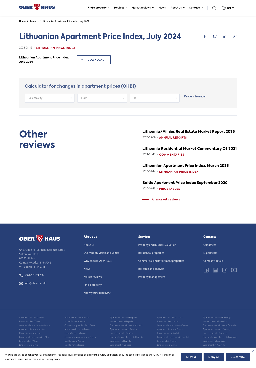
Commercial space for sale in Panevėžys (219, 325)
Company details (213, 261)
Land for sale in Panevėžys (214, 341)
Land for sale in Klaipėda (120, 341)
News (162, 8)
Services (120, 8)
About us (178, 8)
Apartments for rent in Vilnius (31, 329)
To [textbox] (135, 101)
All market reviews (161, 199)
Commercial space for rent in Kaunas (80, 337)
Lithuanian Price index (179, 172)
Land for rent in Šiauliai (167, 345)
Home (22, 21)
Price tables (169, 189)
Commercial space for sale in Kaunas (80, 325)
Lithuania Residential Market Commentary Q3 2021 (189, 149)
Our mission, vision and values (101, 253)
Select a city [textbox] (35, 101)
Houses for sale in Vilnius (29, 322)
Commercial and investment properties (161, 261)
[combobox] (49, 101)
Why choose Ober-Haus (97, 261)
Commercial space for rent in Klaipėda (126, 337)
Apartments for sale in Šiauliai (170, 318)
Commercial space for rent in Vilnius (34, 337)
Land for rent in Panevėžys (214, 345)
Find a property (98, 8)
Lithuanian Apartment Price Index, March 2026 (185, 166)
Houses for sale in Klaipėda (121, 322)
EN (228, 8)
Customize (238, 357)
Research (34, 21)
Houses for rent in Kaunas (75, 333)
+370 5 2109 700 (31, 275)
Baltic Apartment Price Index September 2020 (185, 183)
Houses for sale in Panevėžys (215, 322)
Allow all (191, 357)
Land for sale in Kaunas (74, 341)
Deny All (213, 357)
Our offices (209, 245)
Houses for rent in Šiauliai (168, 333)
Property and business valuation (157, 245)
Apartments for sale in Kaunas (77, 318)
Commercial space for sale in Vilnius (34, 325)
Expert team (210, 253)
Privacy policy (53, 359)
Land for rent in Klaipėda (120, 345)
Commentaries (171, 155)
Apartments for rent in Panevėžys (217, 329)
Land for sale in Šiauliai (167, 341)
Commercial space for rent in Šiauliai (173, 337)
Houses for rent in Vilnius (29, 333)
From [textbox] (84, 101)
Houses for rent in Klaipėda (121, 333)
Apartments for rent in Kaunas (77, 329)
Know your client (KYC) (97, 293)
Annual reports (173, 137)
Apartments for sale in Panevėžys (217, 318)
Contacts (196, 8)
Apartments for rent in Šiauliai (170, 329)
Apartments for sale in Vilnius (31, 318)
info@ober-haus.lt (32, 283)
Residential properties (151, 253)
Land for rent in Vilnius (28, 345)
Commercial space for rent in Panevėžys (220, 337)
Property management (151, 277)
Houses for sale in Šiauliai (167, 322)
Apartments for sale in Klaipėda (123, 318)
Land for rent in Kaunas (74, 345)
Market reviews (143, 8)
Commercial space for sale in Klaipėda (126, 325)
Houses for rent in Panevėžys (215, 333)
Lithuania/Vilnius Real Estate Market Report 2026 (188, 132)
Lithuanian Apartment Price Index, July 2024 (44, 59)
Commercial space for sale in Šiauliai (172, 325)
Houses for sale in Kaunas (75, 322)
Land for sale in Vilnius (28, 341)
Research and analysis (151, 269)
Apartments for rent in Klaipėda (123, 329)
